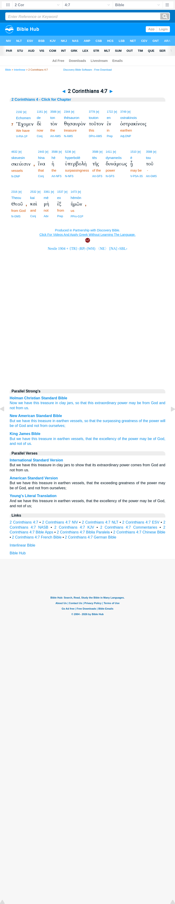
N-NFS (69, 176)
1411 (109, 151)
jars (70, 403)
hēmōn (76, 198)
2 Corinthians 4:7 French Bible (36, 537)
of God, (159, 439)
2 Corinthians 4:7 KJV (74, 527)
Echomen (23, 118)
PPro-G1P (77, 216)
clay (62, 403)
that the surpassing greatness (113, 421)
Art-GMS (151, 176)
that (89, 439)
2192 (19, 112)
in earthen (60, 421)
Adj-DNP (125, 136)
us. (29, 444)
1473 (74, 191)
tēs (94, 158)
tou (148, 158)
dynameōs (114, 158)
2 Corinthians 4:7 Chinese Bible (139, 532)
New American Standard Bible (36, 416)
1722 (110, 111)
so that (81, 403)
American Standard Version (34, 478)
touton (94, 118)
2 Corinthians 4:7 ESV (140, 522)
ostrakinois (128, 118)
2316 (14, 191)
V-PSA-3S (136, 176)
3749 (123, 111)
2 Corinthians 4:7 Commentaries (128, 527)
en (109, 118)
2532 (33, 191)
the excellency (105, 439)
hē (53, 158)
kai (32, 198)
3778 (92, 111)
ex (59, 198)
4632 (14, 151)
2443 (41, 151)
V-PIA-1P (21, 136)
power (122, 403)
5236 (68, 151)
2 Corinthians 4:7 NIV (60, 522)
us (26, 408)
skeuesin (18, 158)
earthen (63, 439)
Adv (46, 216)
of (24, 444)
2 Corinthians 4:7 (24, 522)
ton (52, 118)
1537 (60, 191)
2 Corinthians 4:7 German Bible (90, 537)
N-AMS (68, 136)
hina (41, 158)
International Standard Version (36, 460)
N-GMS (15, 216)
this (36, 403)
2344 (67, 111)
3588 (53, 111)
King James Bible (25, 434)
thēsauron (71, 118)
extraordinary (105, 403)
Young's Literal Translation (33, 496)
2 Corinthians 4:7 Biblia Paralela (83, 532)
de (39, 118)
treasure (47, 403)
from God (150, 403)
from (19, 408)
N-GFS (110, 176)
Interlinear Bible (22, 545)
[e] (24, 112)
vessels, (76, 421)
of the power (149, 421)
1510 (133, 151)
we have (25, 403)
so (86, 421)
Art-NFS (56, 176)
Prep (110, 136)
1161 (40, 111)
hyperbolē (72, 158)
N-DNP (15, 176)
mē (46, 198)
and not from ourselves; (46, 426)
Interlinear (19, 69)
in (56, 403)
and (162, 403)
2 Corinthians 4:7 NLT (100, 522)
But (12, 439)
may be (135, 403)
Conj (40, 136)
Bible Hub (18, 553)
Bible (8, 69)
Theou (16, 198)
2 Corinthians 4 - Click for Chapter (41, 99)
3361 (47, 191)
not (12, 408)
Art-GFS (97, 176)
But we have (20, 421)
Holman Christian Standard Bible (38, 398)
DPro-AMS (95, 136)
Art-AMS (55, 136)
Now (13, 403)
